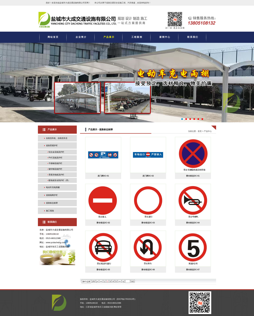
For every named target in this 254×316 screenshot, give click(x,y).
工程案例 (136, 37)
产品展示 (109, 37)
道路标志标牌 (52, 203)
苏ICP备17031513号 (126, 299)
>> (119, 281)
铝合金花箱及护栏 (56, 152)
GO (132, 281)
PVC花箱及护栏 (55, 158)
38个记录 (86, 281)
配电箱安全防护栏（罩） (59, 180)
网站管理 (117, 307)
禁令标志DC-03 (148, 223)
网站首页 (53, 37)
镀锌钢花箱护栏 (55, 169)
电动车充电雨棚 (53, 187)
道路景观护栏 (52, 145)
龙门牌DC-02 (148, 176)
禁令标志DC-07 (193, 269)
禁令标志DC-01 (193, 176)
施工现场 (50, 211)
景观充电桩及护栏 (56, 175)
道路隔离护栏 (52, 195)
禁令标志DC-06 (148, 269)
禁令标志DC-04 (193, 223)
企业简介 (81, 37)
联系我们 (192, 37)
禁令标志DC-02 (103, 223)
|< (97, 281)
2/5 (93, 281)
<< (101, 281)
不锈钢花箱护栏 (55, 163)
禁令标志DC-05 (103, 269)
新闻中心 (164, 37)
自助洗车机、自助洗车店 (56, 138)
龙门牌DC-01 (103, 176)
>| (123, 281)
